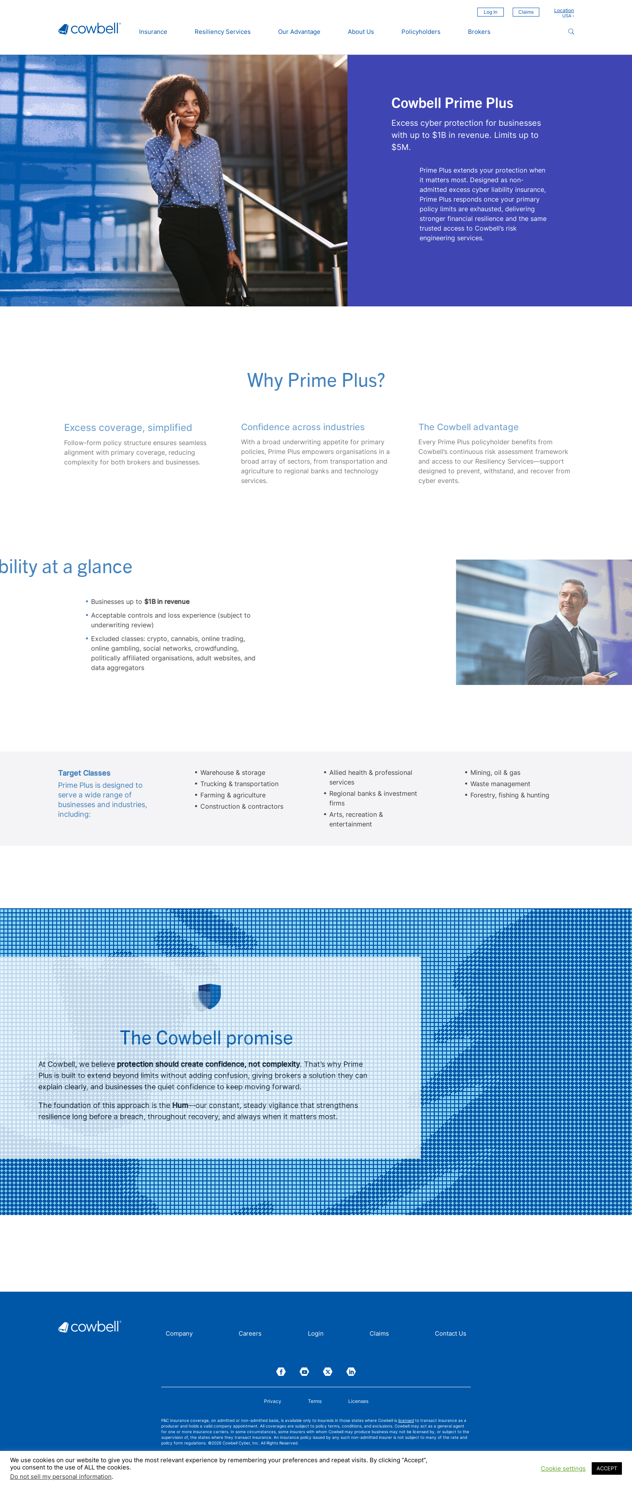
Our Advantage (299, 31)
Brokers (479, 31)
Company (179, 1334)
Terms (315, 1401)
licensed (406, 1420)
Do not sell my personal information (61, 1476)
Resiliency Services (223, 31)
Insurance (153, 31)
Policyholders (421, 31)
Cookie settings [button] (563, 1468)
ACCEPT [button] (607, 1468)
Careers (250, 1334)
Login (316, 1334)
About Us (361, 31)
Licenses (358, 1401)
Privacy (272, 1401)
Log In (490, 12)
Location (564, 10)
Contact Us (450, 1334)
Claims (526, 12)
